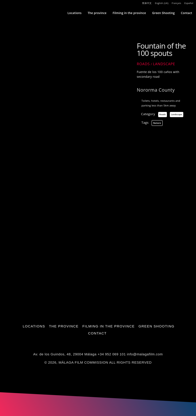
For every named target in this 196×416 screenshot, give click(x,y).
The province (97, 13)
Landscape (164, 63)
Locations (75, 13)
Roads (143, 63)
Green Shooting (163, 13)
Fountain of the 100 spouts (161, 49)
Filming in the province (129, 13)
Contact (186, 13)
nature (157, 123)
